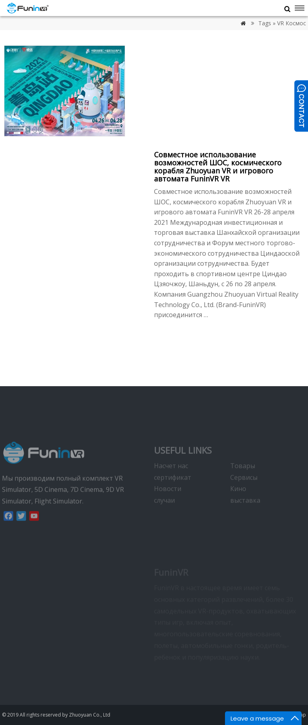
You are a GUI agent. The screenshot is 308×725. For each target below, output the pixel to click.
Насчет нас (171, 478)
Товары (242, 478)
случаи (164, 513)
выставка (245, 513)
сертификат (172, 489)
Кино (238, 501)
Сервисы (243, 489)
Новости (167, 501)
